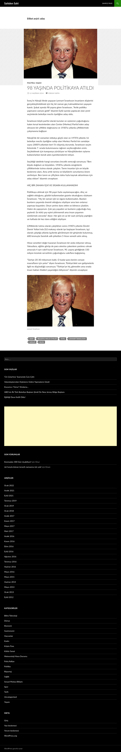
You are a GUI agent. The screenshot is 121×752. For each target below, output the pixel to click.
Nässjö (32, 342)
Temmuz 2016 (10, 561)
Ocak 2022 (9, 485)
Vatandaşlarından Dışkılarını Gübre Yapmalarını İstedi (27, 382)
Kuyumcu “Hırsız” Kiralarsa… (16, 387)
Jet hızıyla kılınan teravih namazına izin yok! (22, 467)
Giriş (6, 720)
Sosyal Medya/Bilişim (13, 681)
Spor (6, 687)
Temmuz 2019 (10, 500)
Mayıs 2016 (9, 572)
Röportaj (8, 671)
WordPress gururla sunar (13, 748)
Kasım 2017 (9, 521)
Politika (31, 83)
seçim (41, 342)
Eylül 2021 (8, 495)
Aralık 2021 (9, 490)
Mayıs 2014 (9, 587)
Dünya (7, 621)
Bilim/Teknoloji (10, 615)
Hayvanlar (8, 636)
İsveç (63, 339)
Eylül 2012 (8, 597)
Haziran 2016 (10, 566)
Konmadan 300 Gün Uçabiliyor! (17, 462)
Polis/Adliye (9, 661)
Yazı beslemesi (10, 725)
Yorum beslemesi (11, 730)
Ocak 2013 (9, 592)
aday (31, 339)
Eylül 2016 (8, 551)
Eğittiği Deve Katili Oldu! (14, 397)
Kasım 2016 (9, 541)
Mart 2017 (9, 531)
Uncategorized (10, 697)
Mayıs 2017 (9, 526)
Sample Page (107, 3)
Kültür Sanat (9, 651)
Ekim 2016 (9, 546)
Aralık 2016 (9, 536)
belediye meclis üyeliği (47, 339)
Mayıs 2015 (9, 577)
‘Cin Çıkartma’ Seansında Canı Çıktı (19, 377)
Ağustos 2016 (10, 556)
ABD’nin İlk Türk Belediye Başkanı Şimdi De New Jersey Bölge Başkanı (34, 392)
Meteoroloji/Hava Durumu (15, 656)
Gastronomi (9, 631)
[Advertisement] (60, 426)
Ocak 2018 (9, 511)
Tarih (6, 692)
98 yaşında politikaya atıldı (60, 88)
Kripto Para (9, 646)
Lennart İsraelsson (77, 339)
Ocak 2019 (9, 506)
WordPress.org (10, 736)
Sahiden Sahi (11, 3)
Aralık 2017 (9, 516)
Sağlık (6, 676)
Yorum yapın (54, 93)
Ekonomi (8, 626)
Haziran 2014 (10, 582)
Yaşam (38, 83)
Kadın (6, 641)
